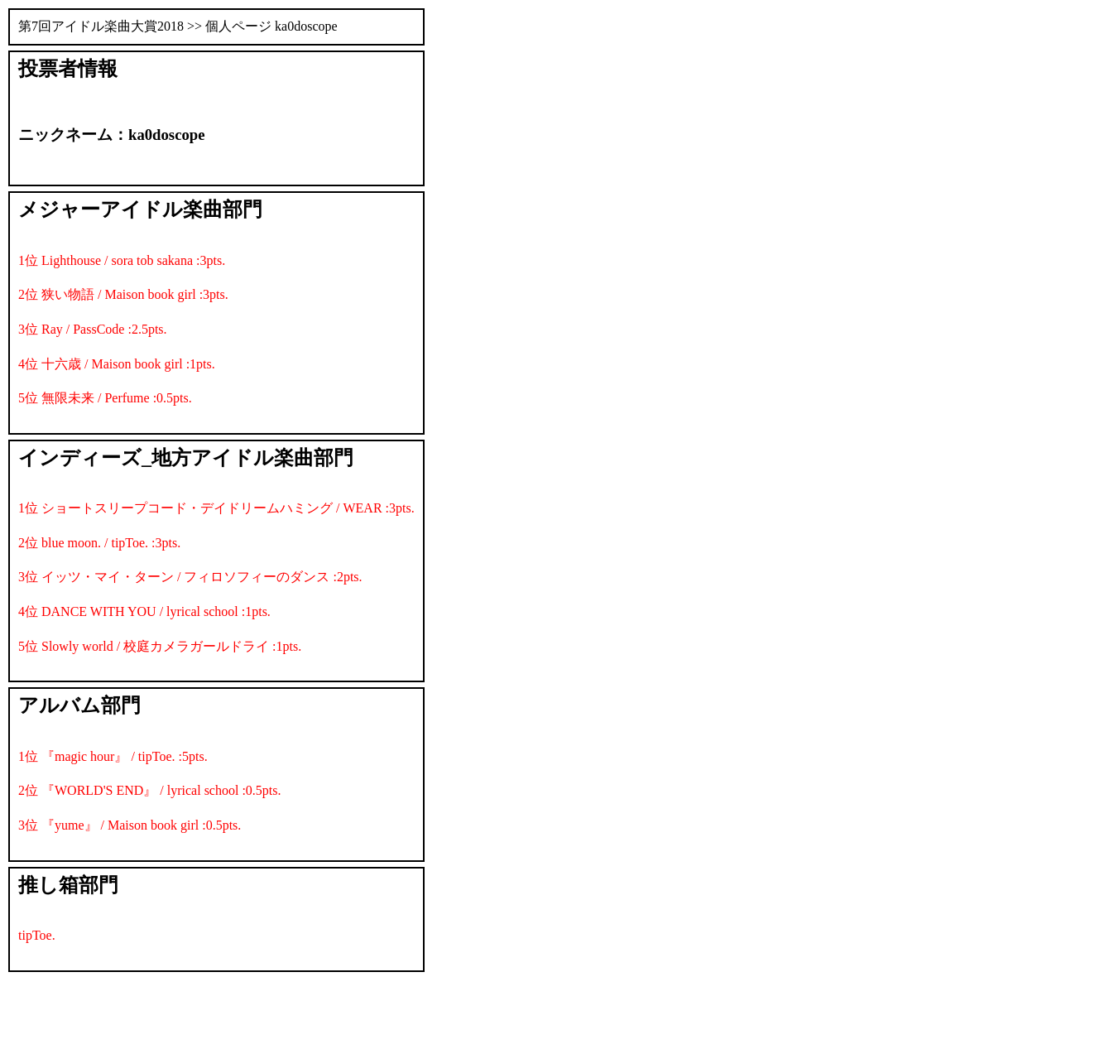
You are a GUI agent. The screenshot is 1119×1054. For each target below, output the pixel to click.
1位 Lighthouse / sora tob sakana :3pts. (121, 260)
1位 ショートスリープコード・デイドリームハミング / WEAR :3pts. (216, 508)
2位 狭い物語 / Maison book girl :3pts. (123, 294)
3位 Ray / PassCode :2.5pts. (92, 329)
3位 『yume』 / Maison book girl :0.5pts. (129, 825)
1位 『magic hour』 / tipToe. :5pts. (113, 756)
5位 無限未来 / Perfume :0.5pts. (105, 398)
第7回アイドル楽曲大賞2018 (101, 26)
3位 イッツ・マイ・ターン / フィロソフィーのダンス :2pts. (190, 577)
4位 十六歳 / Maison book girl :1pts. (116, 364)
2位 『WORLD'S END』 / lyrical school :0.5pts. (149, 790)
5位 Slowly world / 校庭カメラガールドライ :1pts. (159, 646)
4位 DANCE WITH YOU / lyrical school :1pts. (144, 611)
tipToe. (36, 935)
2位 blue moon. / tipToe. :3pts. (99, 543)
